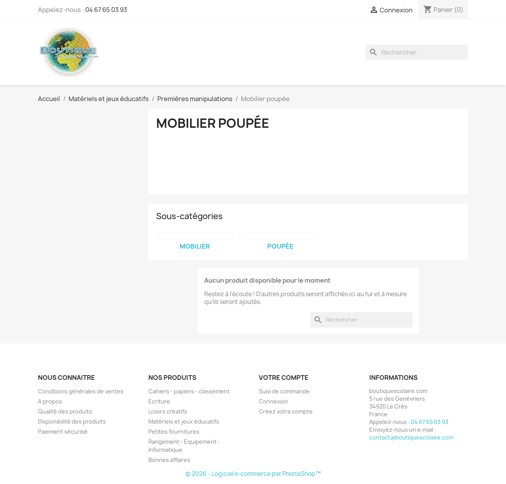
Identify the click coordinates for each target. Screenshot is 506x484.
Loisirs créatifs (167, 411)
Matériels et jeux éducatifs (183, 421)
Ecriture (159, 401)
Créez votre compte (286, 411)
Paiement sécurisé (63, 431)
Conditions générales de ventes (81, 391)
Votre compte (283, 377)
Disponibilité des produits (72, 421)
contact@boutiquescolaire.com (411, 437)
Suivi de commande (284, 391)
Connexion (273, 401)
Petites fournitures (174, 431)
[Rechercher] (417, 52)
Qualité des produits (65, 411)
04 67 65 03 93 (106, 9)
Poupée (280, 246)
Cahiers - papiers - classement (189, 391)
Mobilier (195, 246)
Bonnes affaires (169, 459)
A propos (50, 401)
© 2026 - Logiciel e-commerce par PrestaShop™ (253, 474)
